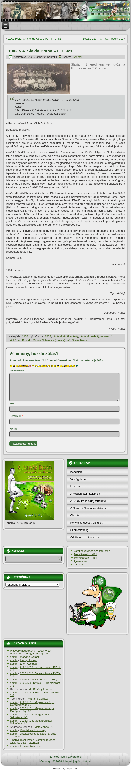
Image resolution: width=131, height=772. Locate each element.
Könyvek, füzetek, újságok (86, 522)
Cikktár (74, 515)
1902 (25, 336)
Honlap (13, 428)
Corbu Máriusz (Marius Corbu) (38, 679)
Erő (63, 756)
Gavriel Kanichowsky (33, 730)
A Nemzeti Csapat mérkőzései (88, 508)
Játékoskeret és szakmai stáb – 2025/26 (34, 735)
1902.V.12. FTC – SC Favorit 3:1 (103, 38)
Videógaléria (78, 479)
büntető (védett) (89, 336)
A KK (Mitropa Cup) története (88, 501)
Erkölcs (54, 756)
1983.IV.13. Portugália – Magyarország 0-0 (30, 652)
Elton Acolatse (28, 663)
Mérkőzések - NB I (85, 554)
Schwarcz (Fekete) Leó (56, 340)
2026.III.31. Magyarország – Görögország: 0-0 (32, 703)
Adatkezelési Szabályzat (85, 537)
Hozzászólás (17, 370)
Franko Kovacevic (31, 746)
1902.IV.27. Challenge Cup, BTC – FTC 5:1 (34, 38)
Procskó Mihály (31, 340)
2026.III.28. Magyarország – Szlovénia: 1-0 (32, 716)
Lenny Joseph (28, 660)
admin (13, 656)
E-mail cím (16, 416)
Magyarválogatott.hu (22, 650)
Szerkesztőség (79, 530)
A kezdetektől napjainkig (85, 493)
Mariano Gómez (29, 656)
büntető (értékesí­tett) (65, 336)
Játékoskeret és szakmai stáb (92, 550)
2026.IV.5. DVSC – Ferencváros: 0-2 (35, 684)
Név (12, 403)
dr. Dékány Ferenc (40, 689)
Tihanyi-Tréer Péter (22, 739)
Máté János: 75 (43, 726)
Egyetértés (74, 756)
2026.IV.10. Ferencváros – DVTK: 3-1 (35, 668)
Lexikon (75, 486)
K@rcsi (77, 56)
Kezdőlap (76, 471)
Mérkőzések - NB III (86, 557)
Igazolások (80, 561)
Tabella (78, 564)
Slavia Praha (80, 340)
